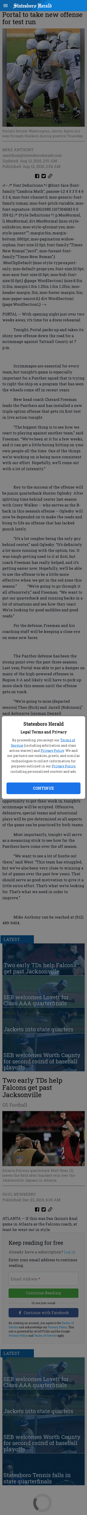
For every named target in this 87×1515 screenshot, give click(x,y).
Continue (43, 788)
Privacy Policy (52, 750)
